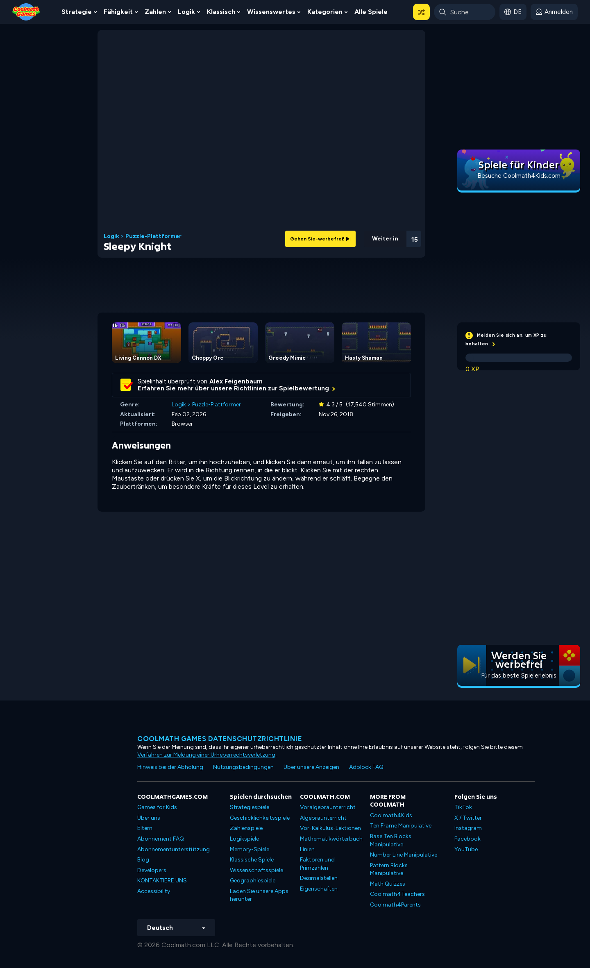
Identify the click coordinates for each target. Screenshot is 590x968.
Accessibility (153, 891)
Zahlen (155, 12)
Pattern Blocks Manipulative (389, 869)
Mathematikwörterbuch (331, 838)
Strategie (76, 12)
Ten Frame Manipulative (400, 825)
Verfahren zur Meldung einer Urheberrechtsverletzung (206, 754)
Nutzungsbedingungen (243, 767)
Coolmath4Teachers (397, 894)
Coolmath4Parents (395, 904)
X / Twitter (468, 817)
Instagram (468, 828)
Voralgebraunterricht (328, 807)
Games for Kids (157, 807)
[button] (421, 12)
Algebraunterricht (323, 817)
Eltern (144, 828)
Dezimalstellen (319, 878)
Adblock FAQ (366, 767)
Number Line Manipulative (403, 854)
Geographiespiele (252, 880)
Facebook (467, 838)
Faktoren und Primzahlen (317, 863)
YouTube (466, 849)
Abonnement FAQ (160, 838)
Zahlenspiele (246, 828)
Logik (186, 12)
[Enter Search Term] (464, 12)
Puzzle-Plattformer (153, 236)
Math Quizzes (387, 883)
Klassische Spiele (252, 859)
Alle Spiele (371, 12)
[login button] (554, 12)
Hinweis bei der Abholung (170, 767)
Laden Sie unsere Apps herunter (259, 895)
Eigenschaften (319, 888)
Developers (151, 870)
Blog (143, 859)
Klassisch (221, 12)
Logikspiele (244, 838)
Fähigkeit (118, 12)
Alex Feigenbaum (236, 381)
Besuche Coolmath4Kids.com (518, 175)
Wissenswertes (271, 12)
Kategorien (325, 12)
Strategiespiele (249, 807)
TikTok (463, 807)
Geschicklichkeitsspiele (260, 817)
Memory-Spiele (249, 849)
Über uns (148, 817)
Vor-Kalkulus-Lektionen (330, 828)
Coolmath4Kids (391, 815)
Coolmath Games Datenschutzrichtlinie (219, 739)
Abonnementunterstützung (173, 849)
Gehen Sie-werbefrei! (320, 239)
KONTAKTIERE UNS (162, 880)
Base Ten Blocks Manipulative (390, 840)
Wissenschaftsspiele (256, 870)
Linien (307, 849)
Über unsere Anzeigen (311, 767)
